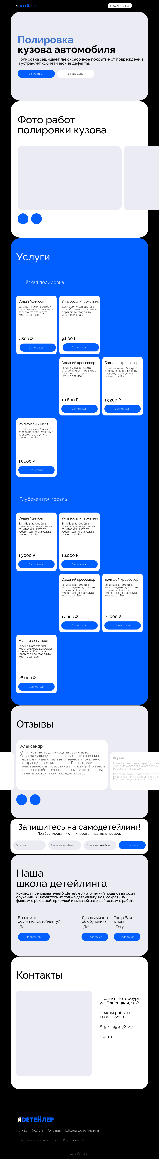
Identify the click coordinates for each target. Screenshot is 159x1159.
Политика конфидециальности (37, 1140)
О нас (23, 1130)
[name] (29, 845)
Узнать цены (76, 73)
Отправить (132, 845)
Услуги (38, 1130)
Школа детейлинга (82, 1130)
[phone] (64, 845)
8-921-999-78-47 (119, 5)
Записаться (36, 73)
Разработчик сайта (75, 1140)
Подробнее (33, 936)
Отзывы (54, 1130)
